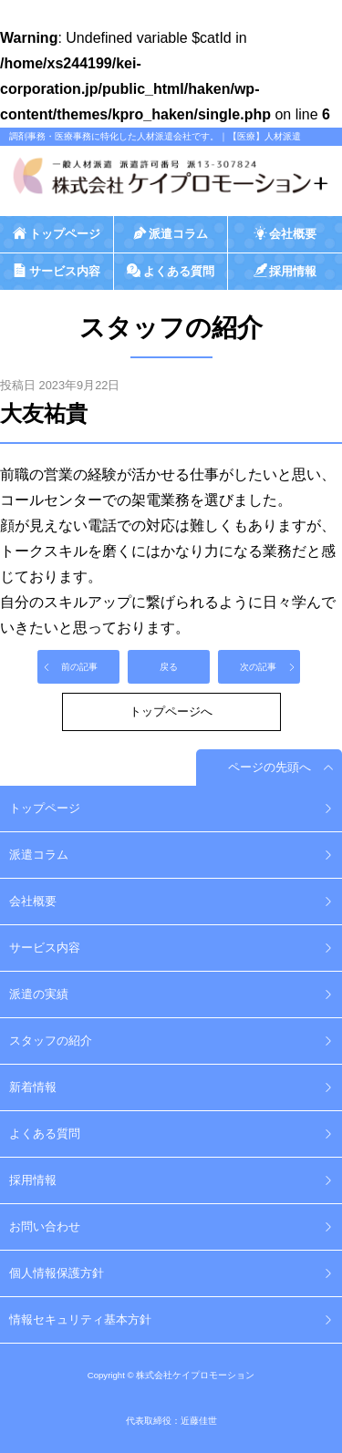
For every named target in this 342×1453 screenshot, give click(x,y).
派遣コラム (38, 854)
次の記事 (258, 667)
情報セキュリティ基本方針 (80, 1319)
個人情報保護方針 (56, 1273)
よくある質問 (44, 1133)
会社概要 (33, 901)
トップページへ (171, 711)
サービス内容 (44, 947)
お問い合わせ (44, 1226)
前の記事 (79, 667)
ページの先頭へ (269, 767)
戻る (169, 667)
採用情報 (33, 1180)
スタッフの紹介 (50, 1040)
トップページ (44, 808)
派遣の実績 (38, 994)
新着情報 (33, 1087)
